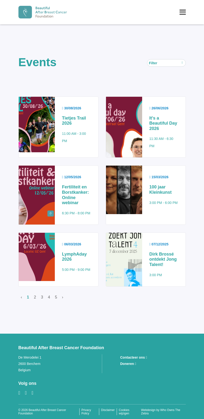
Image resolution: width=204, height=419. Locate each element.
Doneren (128, 364)
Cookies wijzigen (124, 411)
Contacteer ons (133, 357)
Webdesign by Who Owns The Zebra (160, 411)
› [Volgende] (62, 297)
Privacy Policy (86, 411)
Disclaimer (108, 410)
